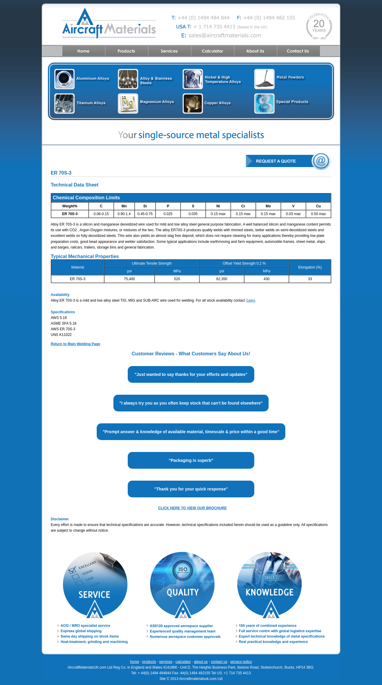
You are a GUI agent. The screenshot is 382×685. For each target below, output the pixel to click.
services (165, 662)
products (149, 662)
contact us (219, 662)
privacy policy (241, 662)
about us (201, 662)
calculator (183, 662)
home (134, 662)
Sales (250, 300)
